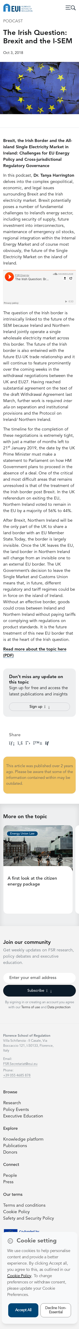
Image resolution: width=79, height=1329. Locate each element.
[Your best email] (39, 978)
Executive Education (23, 1116)
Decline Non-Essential (55, 1310)
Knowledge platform (23, 1139)
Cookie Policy (16, 1212)
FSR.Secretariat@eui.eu (20, 1064)
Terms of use (31, 1007)
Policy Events (16, 1110)
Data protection (59, 1007)
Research (12, 1103)
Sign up (39, 707)
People (10, 1175)
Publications (15, 1146)
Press (8, 1182)
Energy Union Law (22, 833)
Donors (10, 1152)
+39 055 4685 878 (17, 1075)
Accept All (23, 1310)
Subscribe (39, 991)
